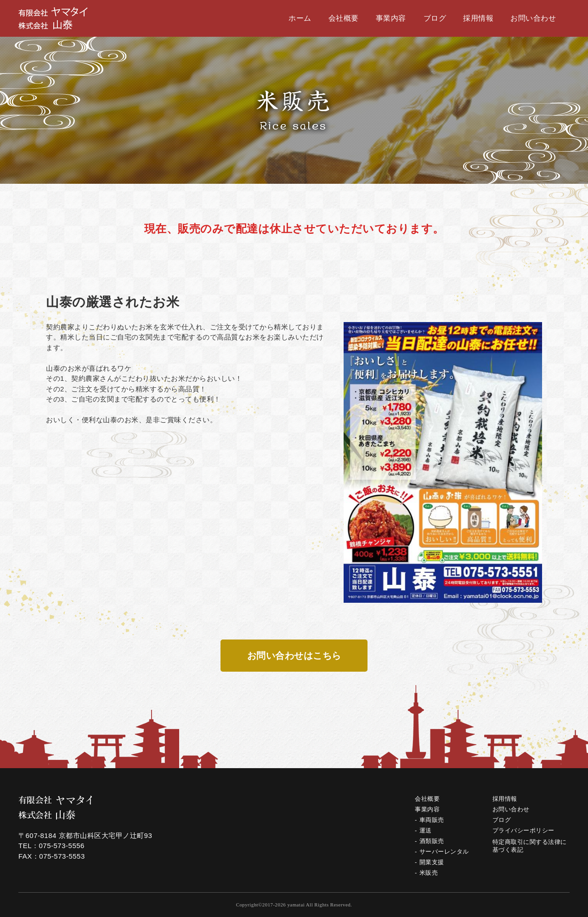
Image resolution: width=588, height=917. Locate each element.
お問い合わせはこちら (294, 656)
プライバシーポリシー (523, 830)
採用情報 (478, 18)
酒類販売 (431, 841)
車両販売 (431, 819)
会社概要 (343, 18)
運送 (425, 830)
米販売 (428, 872)
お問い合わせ (533, 18)
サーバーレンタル (444, 851)
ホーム (299, 18)
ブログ (435, 18)
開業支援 (431, 862)
